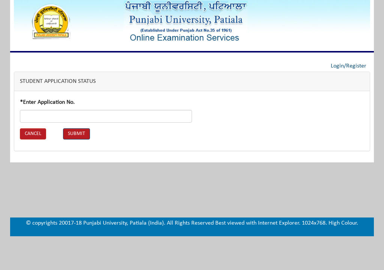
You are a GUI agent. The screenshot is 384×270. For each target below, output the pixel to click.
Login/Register (348, 66)
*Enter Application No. (47, 102)
